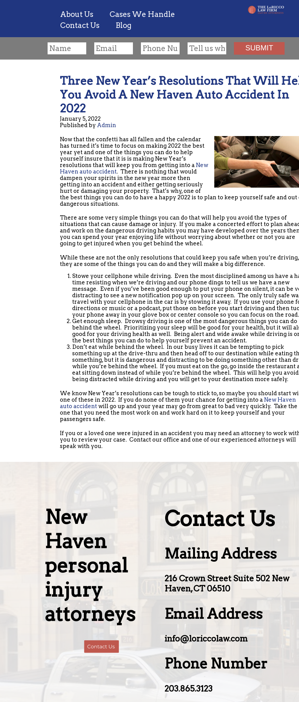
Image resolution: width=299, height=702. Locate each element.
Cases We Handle (142, 14)
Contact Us (79, 25)
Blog (123, 25)
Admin (106, 125)
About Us (76, 14)
